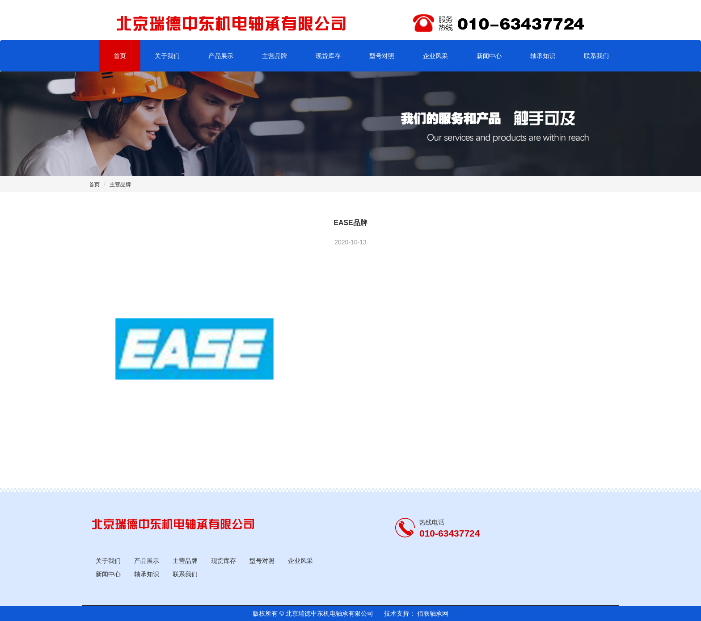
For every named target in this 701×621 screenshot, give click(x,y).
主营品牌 (274, 55)
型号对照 (381, 55)
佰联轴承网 (431, 613)
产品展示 (220, 55)
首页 (120, 55)
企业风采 (435, 55)
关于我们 (167, 55)
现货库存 (328, 55)
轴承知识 (542, 55)
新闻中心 (489, 55)
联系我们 (596, 55)
